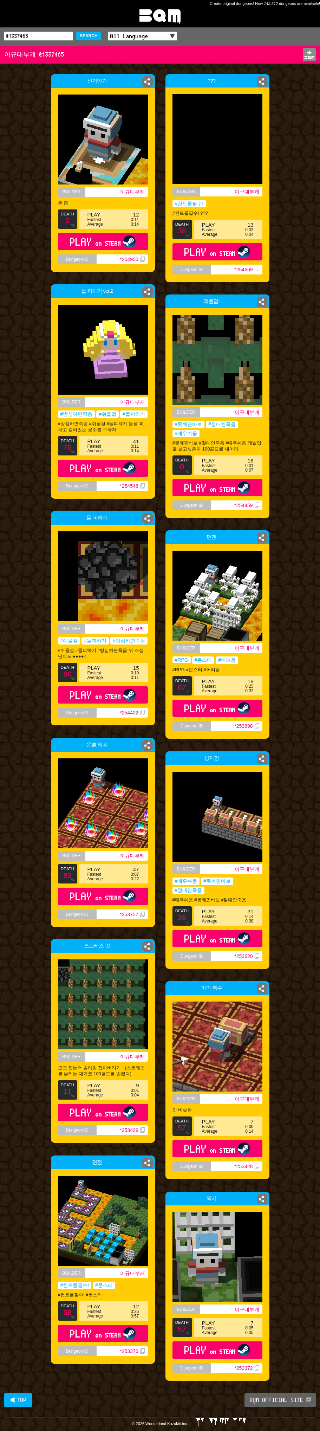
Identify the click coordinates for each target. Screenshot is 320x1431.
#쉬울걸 (108, 414)
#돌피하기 (134, 414)
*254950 (132, 259)
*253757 (132, 914)
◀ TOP (18, 1400)
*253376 (132, 1351)
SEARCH (89, 35)
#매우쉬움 (186, 433)
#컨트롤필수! (189, 203)
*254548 (132, 488)
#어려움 (227, 660)
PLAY (103, 241)
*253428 (246, 1166)
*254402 (132, 713)
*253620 (246, 956)
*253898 (246, 726)
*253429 (132, 1130)
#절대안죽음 (222, 424)
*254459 (246, 505)
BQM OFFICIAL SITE (280, 1400)
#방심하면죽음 (75, 414)
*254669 (246, 269)
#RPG (181, 660)
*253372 (246, 1368)
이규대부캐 (132, 192)
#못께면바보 (188, 424)
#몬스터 (203, 660)
